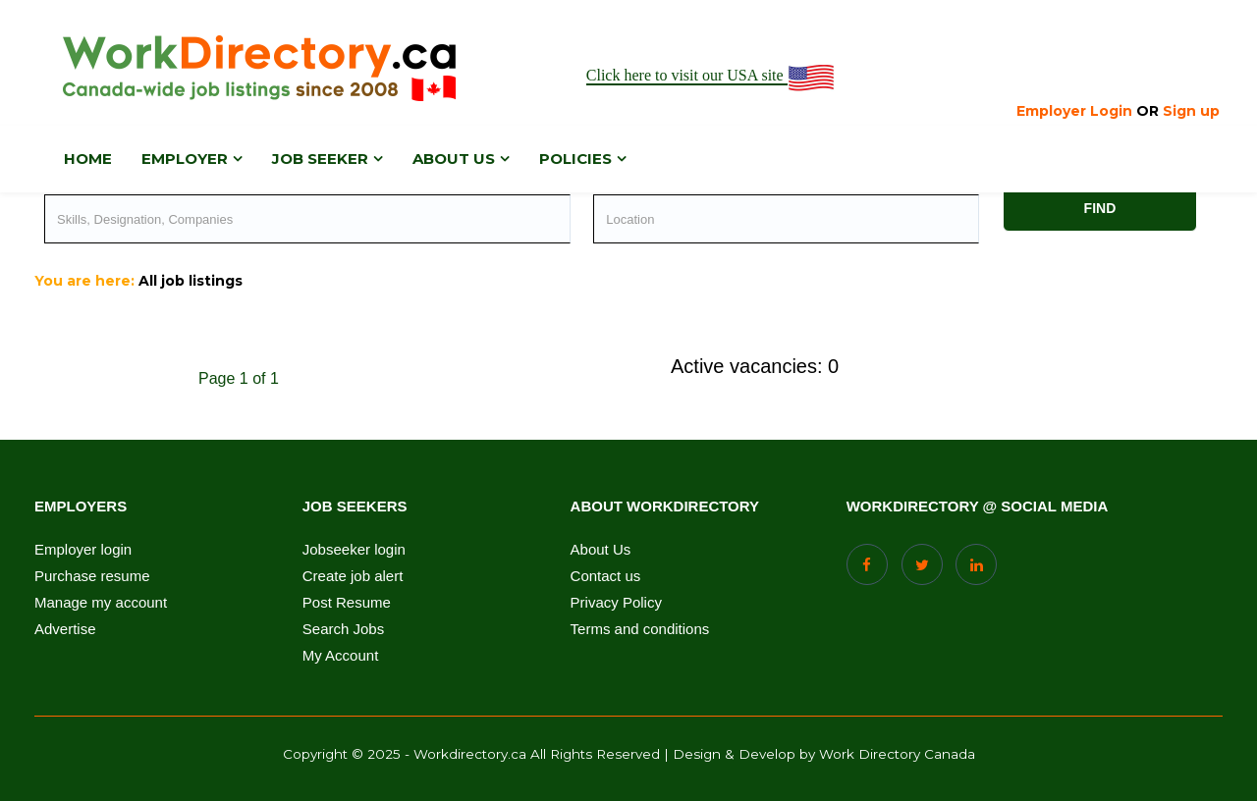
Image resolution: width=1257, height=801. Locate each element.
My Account (340, 656)
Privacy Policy (616, 603)
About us (453, 158)
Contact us (606, 576)
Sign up (1191, 111)
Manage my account (100, 603)
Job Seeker (320, 158)
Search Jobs (343, 629)
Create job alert (353, 576)
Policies (575, 158)
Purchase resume (92, 576)
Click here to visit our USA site (711, 76)
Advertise (65, 629)
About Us (601, 550)
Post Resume (346, 603)
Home (88, 158)
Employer (184, 158)
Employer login (83, 550)
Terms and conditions (640, 629)
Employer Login (1074, 111)
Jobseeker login (354, 550)
